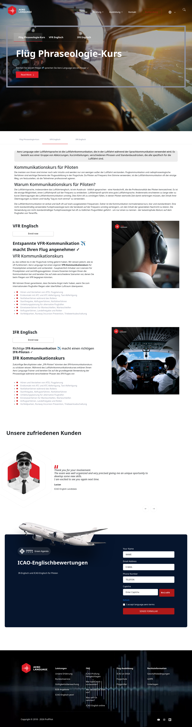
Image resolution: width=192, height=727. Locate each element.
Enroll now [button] (33, 233)
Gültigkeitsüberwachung (67, 684)
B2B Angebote (62, 689)
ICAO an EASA (123, 673)
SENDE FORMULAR (149, 611)
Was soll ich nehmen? (91, 699)
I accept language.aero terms (140, 604)
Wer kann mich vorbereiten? (93, 683)
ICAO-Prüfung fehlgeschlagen (93, 675)
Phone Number (130, 573)
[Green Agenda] (56, 551)
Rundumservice (62, 679)
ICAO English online (95, 705)
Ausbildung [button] (115, 12)
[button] (171, 12)
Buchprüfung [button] (151, 12)
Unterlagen (152, 684)
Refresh (126, 600)
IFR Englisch (81, 139)
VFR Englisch (55, 139)
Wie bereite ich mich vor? (96, 691)
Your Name (128, 548)
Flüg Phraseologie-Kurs (29, 139)
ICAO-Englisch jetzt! (64, 694)
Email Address (130, 561)
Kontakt (132, 12)
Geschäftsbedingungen (158, 673)
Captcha (127, 586)
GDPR (150, 679)
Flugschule (122, 679)
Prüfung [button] (97, 12)
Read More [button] (27, 74)
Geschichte (82, 12)
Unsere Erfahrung (63, 673)
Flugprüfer (122, 684)
